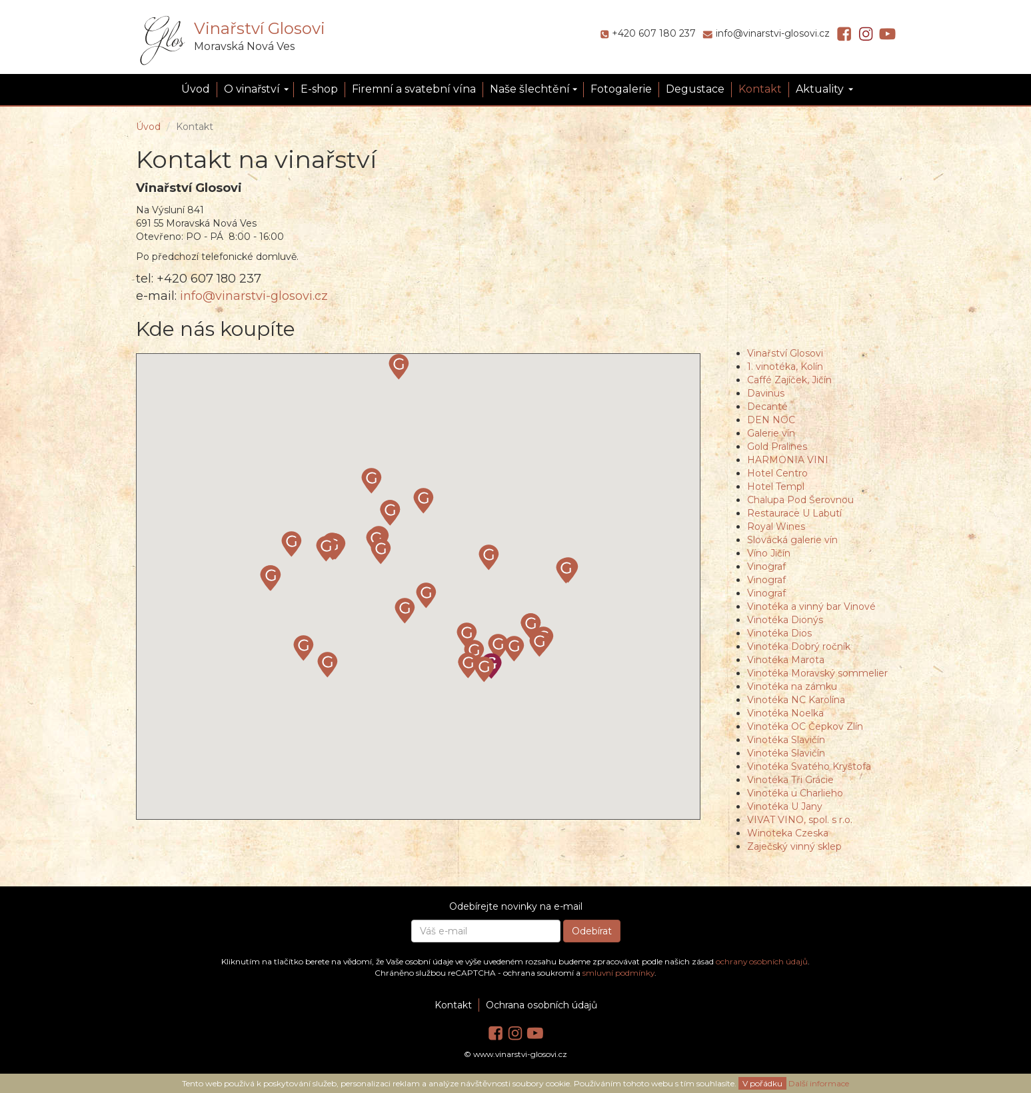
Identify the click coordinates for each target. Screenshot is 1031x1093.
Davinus (765, 393)
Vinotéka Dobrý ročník (798, 646)
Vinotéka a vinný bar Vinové (811, 606)
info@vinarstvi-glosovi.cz (773, 33)
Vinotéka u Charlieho (795, 793)
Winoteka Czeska (787, 833)
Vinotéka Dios (779, 633)
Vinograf (766, 566)
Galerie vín (771, 433)
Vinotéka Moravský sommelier (817, 673)
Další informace (818, 1083)
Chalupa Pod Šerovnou (800, 500)
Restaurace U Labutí (794, 513)
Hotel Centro (777, 473)
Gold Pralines (777, 447)
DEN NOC (771, 420)
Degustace (695, 89)
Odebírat (592, 931)
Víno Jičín (768, 553)
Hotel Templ (775, 487)
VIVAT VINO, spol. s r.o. (799, 820)
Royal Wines (776, 527)
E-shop (319, 89)
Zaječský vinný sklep (794, 846)
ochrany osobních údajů (762, 961)
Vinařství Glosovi (259, 28)
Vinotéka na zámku (792, 686)
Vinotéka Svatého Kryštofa (809, 766)
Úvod (195, 89)
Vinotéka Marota (785, 660)
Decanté (767, 407)
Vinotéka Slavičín (786, 740)
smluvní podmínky (618, 973)
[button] (381, 552)
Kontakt (760, 89)
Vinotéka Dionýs (785, 620)
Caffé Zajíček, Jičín (789, 380)
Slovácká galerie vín (792, 540)
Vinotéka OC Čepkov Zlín (805, 726)
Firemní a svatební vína (414, 89)
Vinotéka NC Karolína (796, 700)
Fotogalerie (621, 89)
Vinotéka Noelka (785, 713)
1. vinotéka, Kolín (785, 367)
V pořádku (762, 1083)
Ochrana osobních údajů (541, 1005)
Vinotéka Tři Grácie (790, 780)
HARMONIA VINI (787, 460)
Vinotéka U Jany (784, 806)
